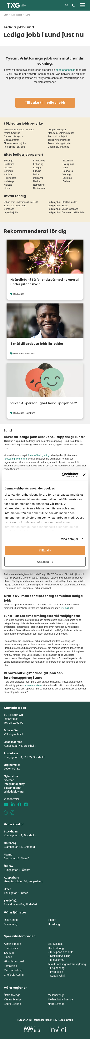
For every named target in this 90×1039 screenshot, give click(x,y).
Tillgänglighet (12, 787)
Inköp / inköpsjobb (57, 129)
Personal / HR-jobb (57, 136)
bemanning (21, 458)
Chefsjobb (9, 209)
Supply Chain (58, 975)
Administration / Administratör (19, 129)
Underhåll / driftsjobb (58, 146)
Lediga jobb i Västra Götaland (63, 209)
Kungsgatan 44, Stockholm (20, 745)
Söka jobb (30, 353)
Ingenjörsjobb (11, 212)
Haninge (8, 174)
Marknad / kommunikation (61, 133)
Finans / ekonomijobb (15, 143)
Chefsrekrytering (14, 974)
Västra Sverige (13, 999)
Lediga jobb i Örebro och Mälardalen (66, 212)
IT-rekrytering (56, 948)
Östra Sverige (12, 995)
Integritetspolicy (14, 783)
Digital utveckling (60, 955)
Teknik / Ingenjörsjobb (59, 140)
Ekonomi (9, 952)
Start (6, 15)
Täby (65, 167)
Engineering (57, 968)
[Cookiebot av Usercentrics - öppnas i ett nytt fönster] (61, 474)
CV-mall (65, 608)
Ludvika (37, 171)
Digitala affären (11, 140)
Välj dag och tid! (13, 734)
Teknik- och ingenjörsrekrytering (67, 964)
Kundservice (11, 948)
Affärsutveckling (12, 133)
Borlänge (8, 160)
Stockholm (67, 160)
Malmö (36, 174)
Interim (52, 919)
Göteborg (8, 171)
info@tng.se (11, 718)
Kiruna (7, 188)
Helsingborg (10, 178)
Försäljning (10, 965)
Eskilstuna (9, 164)
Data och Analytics (13, 136)
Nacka (36, 181)
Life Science (55, 943)
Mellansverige (56, 995)
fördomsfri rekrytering (38, 455)
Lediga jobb (16, 15)
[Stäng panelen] (84, 475)
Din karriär (18, 294)
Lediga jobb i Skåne (58, 205)
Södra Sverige (12, 1003)
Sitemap (9, 780)
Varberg (66, 174)
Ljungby (37, 167)
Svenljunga (68, 164)
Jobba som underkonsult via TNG (21, 202)
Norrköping (39, 184)
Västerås (67, 178)
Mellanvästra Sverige (60, 999)
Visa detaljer (69, 538)
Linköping (38, 164)
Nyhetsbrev (11, 776)
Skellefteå (10, 900)
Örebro (66, 181)
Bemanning (11, 924)
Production (56, 971)
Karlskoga (9, 181)
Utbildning (54, 924)
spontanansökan (66, 69)
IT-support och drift (61, 952)
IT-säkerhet (57, 959)
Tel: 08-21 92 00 (13, 722)
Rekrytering (11, 919)
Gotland (8, 167)
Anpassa (45, 561)
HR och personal (14, 961)
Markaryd (38, 178)
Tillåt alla (45, 550)
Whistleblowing (14, 791)
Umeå (7, 889)
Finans (8, 957)
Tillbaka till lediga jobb (45, 103)
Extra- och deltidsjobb (15, 205)
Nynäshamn (39, 188)
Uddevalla (67, 171)
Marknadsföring (13, 970)
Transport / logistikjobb (59, 143)
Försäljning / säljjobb (14, 146)
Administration (12, 943)
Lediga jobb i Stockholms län (62, 202)
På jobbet (30, 413)
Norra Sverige (56, 1003)
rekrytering (9, 458)
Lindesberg (39, 160)
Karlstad (8, 184)
